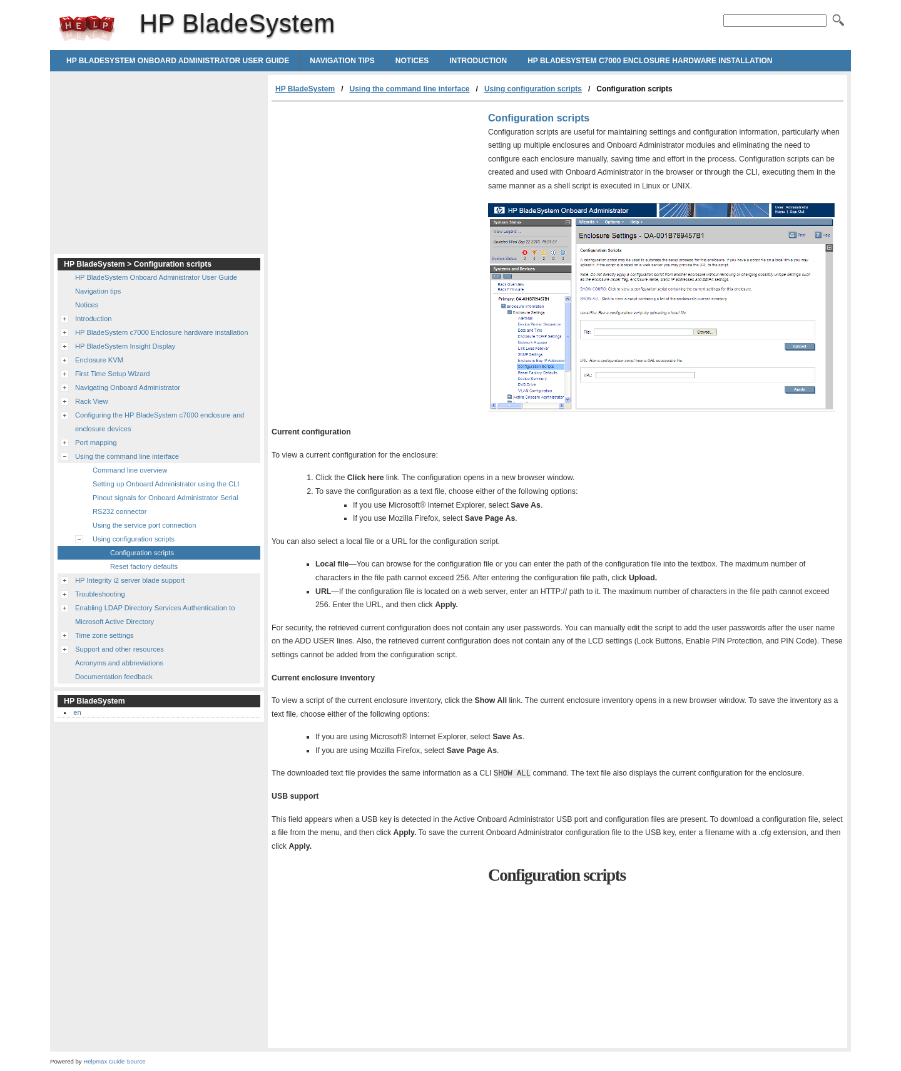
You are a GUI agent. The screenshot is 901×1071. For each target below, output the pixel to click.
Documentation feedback (114, 676)
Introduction (478, 60)
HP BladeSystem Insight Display (125, 346)
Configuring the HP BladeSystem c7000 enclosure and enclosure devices (159, 422)
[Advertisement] (377, 196)
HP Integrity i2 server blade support (130, 580)
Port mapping (96, 442)
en (77, 712)
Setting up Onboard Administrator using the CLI (166, 484)
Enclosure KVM (99, 360)
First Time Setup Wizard (112, 373)
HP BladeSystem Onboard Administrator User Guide (177, 60)
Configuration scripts (142, 552)
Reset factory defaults (144, 566)
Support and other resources (119, 649)
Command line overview (130, 470)
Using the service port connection (144, 525)
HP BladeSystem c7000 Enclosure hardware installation (649, 60)
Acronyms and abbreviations (119, 663)
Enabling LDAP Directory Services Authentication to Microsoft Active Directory (155, 614)
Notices (412, 60)
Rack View (91, 401)
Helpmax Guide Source (114, 1061)
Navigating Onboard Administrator (127, 387)
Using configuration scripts (533, 89)
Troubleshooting (100, 594)
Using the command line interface (410, 89)
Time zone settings (104, 635)
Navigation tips (342, 60)
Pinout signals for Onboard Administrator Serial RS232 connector (165, 504)
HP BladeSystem (87, 28)
